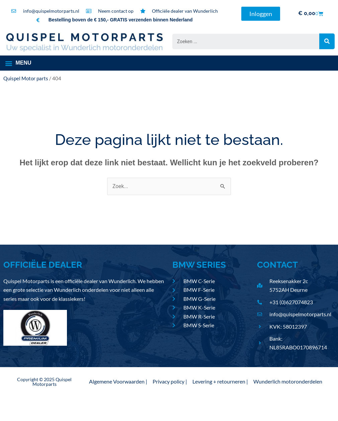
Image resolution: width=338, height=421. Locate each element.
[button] (19, 64)
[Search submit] (327, 41)
